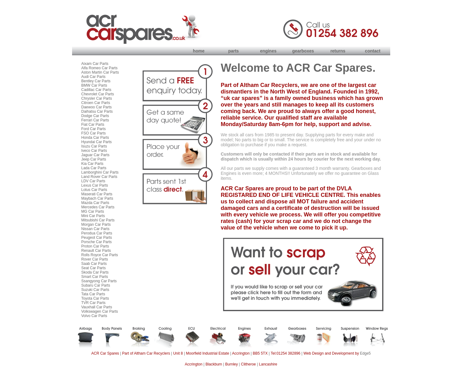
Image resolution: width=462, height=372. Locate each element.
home (198, 50)
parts (233, 50)
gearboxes (303, 50)
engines (268, 50)
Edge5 (365, 353)
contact (373, 50)
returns (337, 50)
